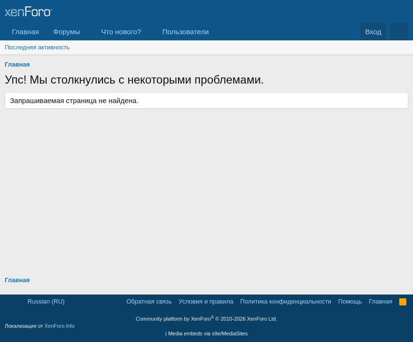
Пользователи (185, 32)
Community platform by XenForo (206, 319)
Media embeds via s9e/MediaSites (208, 333)
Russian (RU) (42, 301)
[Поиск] (399, 31)
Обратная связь (149, 301)
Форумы (66, 32)
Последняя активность (37, 47)
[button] (87, 31)
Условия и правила (206, 301)
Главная (25, 32)
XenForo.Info (60, 326)
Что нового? (121, 32)
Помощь (350, 301)
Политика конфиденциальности (285, 301)
